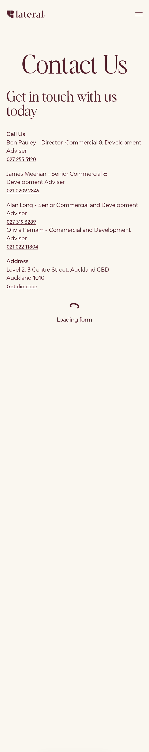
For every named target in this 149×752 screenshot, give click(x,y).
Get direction (22, 286)
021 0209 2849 (23, 191)
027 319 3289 (21, 222)
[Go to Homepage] (25, 14)
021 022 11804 (22, 247)
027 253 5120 (21, 159)
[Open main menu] (139, 14)
